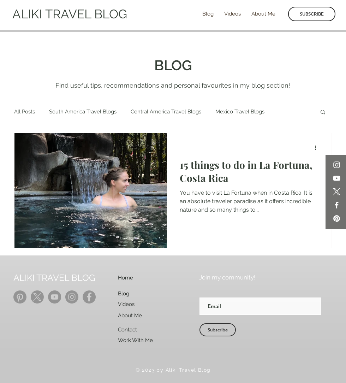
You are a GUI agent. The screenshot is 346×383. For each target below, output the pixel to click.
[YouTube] (336, 178)
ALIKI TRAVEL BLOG (69, 14)
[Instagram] (336, 164)
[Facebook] (336, 205)
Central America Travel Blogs (166, 111)
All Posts (24, 111)
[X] (336, 191)
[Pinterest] (336, 218)
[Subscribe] (217, 329)
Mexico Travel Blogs (239, 111)
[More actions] (318, 147)
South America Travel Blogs (83, 111)
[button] (323, 112)
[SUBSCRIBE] (311, 14)
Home (125, 278)
